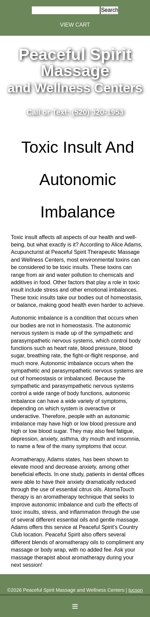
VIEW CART (75, 25)
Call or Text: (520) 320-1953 (75, 112)
